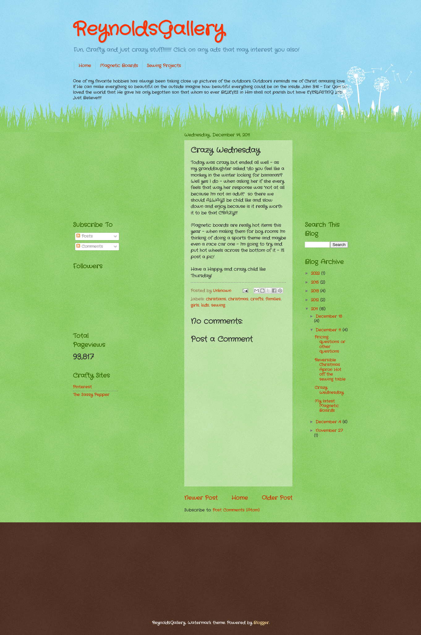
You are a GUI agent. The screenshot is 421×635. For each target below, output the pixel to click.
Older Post (277, 498)
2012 (315, 300)
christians (216, 299)
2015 (315, 282)
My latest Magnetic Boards (327, 406)
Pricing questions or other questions (330, 344)
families (273, 299)
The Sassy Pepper (91, 395)
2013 (315, 291)
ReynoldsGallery (148, 29)
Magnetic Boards (119, 66)
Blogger (261, 623)
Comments (89, 246)
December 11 (329, 330)
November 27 (329, 431)
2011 (315, 309)
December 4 (329, 422)
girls (195, 305)
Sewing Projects (164, 66)
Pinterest (82, 387)
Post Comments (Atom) (236, 510)
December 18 (329, 316)
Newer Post (201, 498)
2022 (316, 273)
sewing (218, 305)
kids (205, 305)
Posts (84, 236)
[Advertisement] (119, 170)
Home (85, 66)
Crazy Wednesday (329, 390)
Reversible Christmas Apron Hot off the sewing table (330, 369)
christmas (238, 299)
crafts (256, 299)
